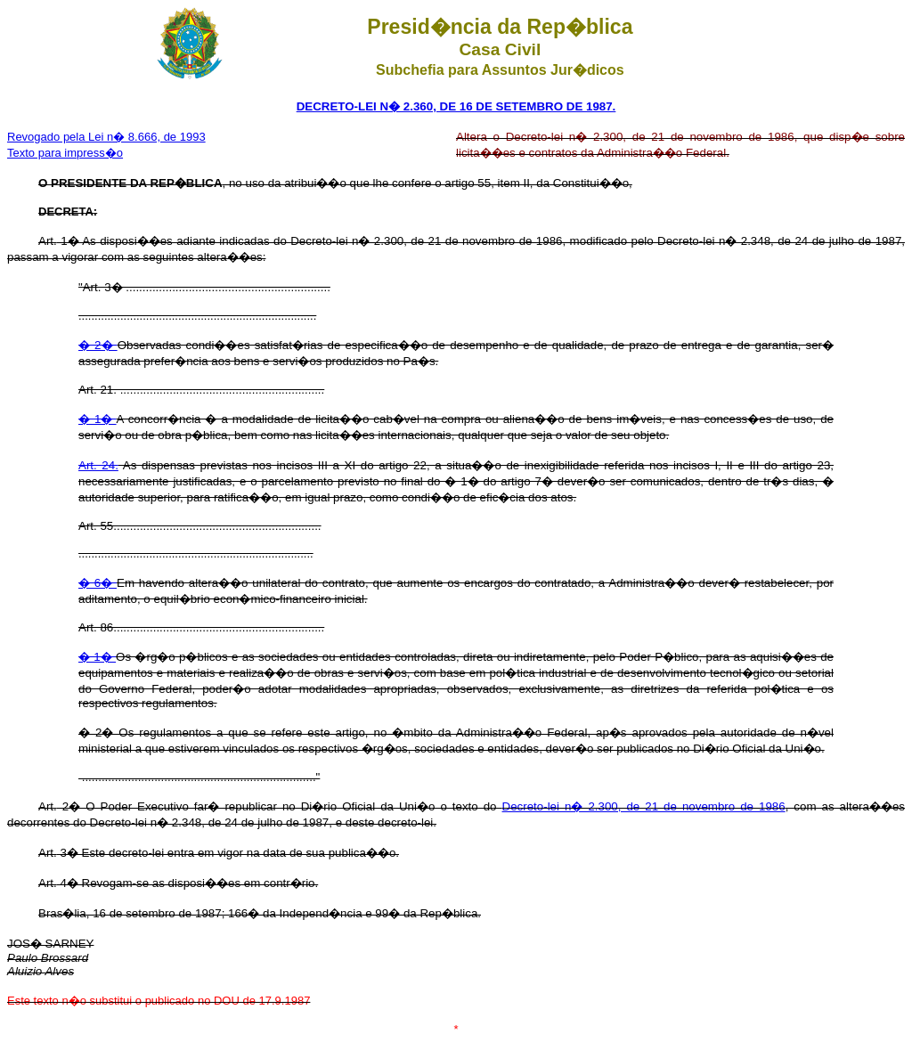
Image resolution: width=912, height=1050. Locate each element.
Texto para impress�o (65, 152)
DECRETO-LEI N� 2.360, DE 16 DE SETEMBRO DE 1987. (456, 106)
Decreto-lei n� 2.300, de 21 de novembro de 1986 (644, 806)
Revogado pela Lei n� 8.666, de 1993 (106, 136)
